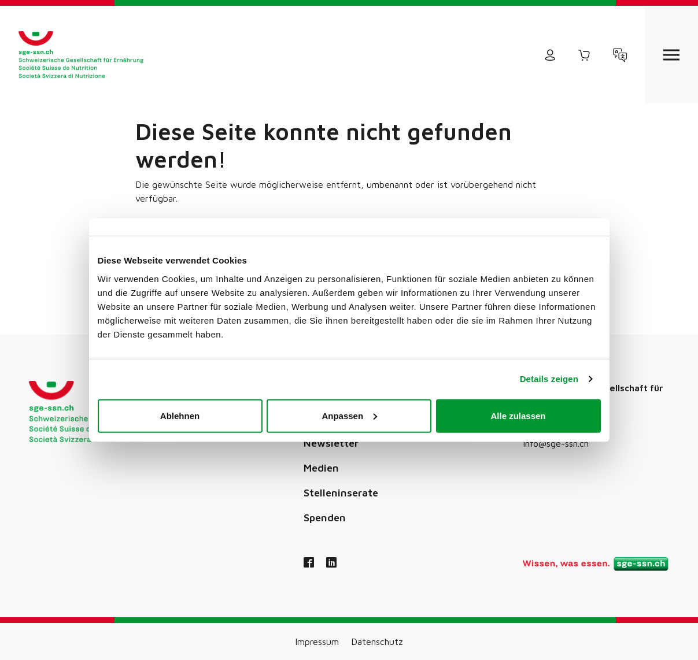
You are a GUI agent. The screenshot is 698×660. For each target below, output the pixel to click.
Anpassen (349, 415)
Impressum (317, 641)
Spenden (325, 517)
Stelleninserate (341, 493)
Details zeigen (549, 379)
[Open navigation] (671, 54)
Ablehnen (180, 415)
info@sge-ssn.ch (556, 443)
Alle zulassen (517, 415)
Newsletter (331, 443)
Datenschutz (377, 641)
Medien (321, 468)
